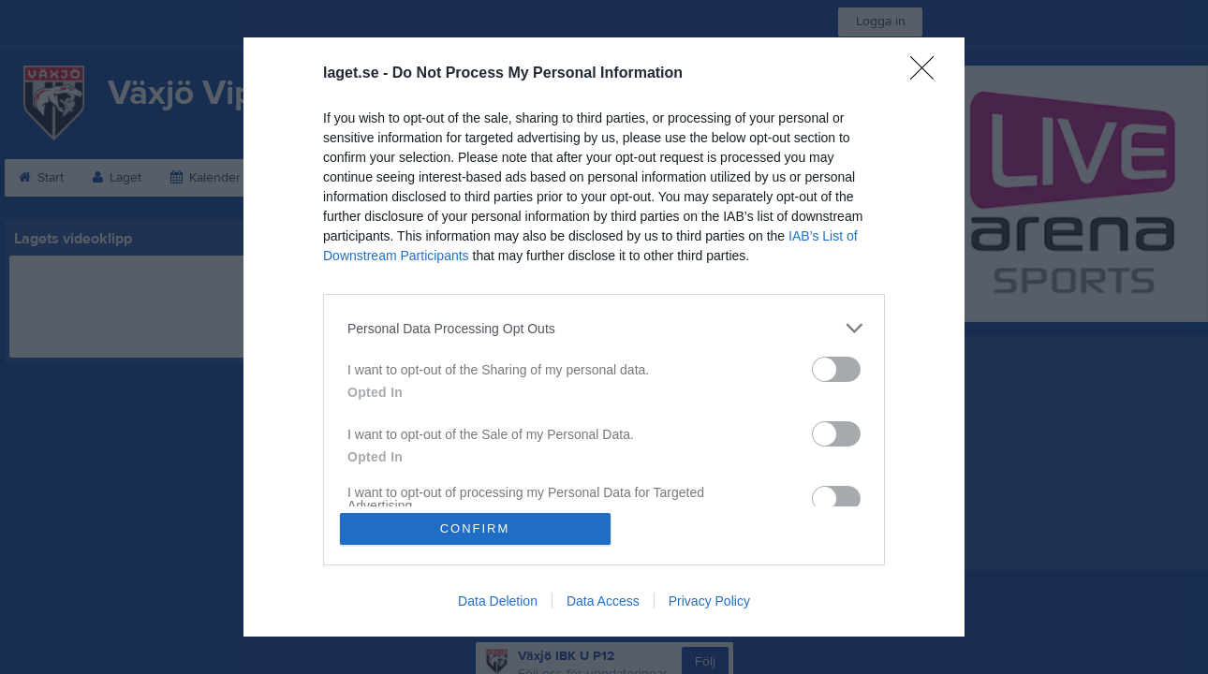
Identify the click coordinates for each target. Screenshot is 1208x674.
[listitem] (604, 328)
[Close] (928, 74)
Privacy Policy (709, 600)
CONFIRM (475, 528)
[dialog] (604, 337)
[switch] (836, 369)
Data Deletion (498, 600)
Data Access (603, 600)
